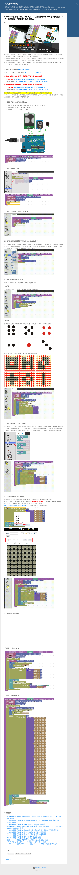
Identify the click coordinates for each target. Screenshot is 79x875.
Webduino (11, 854)
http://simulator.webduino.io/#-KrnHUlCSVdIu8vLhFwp (29, 87)
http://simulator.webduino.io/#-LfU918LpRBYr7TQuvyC (32, 81)
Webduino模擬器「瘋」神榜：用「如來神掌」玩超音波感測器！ (24, 838)
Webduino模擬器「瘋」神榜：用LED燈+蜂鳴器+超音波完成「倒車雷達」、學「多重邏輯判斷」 (33, 830)
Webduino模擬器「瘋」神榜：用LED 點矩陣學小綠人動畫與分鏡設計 (26, 824)
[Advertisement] (73, 36)
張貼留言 (8, 859)
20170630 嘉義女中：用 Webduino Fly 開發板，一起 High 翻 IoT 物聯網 (26, 842)
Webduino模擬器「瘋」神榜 (23, 854)
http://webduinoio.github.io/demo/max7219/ (16, 505)
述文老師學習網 (11, 4)
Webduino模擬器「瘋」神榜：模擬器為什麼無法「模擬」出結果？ (25, 836)
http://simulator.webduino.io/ (33, 73)
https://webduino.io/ (24, 69)
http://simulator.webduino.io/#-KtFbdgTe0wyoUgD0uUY (30, 79)
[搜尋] (77, 4)
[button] (63, 16)
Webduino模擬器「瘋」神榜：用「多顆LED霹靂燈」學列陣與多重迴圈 (26, 832)
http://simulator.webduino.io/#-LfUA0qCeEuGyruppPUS (32, 89)
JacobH (42, 870)
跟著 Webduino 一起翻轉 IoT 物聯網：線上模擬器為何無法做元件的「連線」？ (28, 840)
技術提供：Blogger (39, 867)
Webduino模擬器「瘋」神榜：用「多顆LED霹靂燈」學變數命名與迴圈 (26, 834)
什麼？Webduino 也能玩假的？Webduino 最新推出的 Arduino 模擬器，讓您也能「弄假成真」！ (33, 844)
